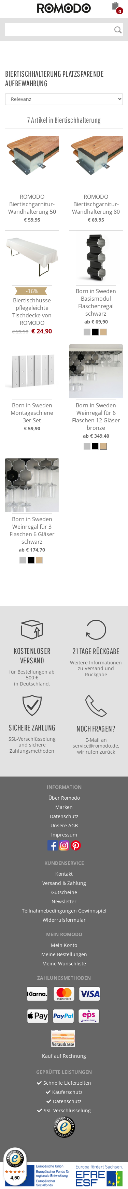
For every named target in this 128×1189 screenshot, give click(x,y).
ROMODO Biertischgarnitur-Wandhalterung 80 (96, 204)
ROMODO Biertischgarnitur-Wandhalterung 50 (32, 204)
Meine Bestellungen (64, 954)
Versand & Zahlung (64, 883)
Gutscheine (64, 892)
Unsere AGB (64, 825)
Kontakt (64, 874)
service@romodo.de (95, 745)
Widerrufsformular (64, 920)
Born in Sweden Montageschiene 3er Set (32, 413)
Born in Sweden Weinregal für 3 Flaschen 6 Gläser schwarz (32, 530)
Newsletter (64, 901)
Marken (64, 807)
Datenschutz (64, 816)
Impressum (64, 834)
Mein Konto (64, 945)
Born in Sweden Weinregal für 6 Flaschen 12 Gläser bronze (96, 417)
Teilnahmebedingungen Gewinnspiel (64, 910)
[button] (115, 6)
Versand (94, 668)
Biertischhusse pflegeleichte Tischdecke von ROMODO (32, 312)
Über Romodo (64, 798)
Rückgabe (96, 674)
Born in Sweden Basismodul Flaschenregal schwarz (96, 302)
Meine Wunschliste (64, 963)
